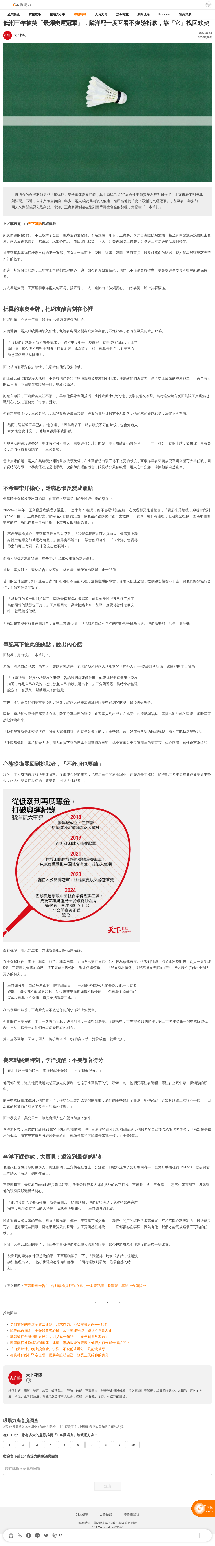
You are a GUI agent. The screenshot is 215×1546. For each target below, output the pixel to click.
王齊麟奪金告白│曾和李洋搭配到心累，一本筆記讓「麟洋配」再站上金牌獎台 (85, 1286)
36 (60, 1536)
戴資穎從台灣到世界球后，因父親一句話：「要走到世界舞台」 (59, 1337)
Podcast (164, 14)
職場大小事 (57, 14)
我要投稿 (82, 1514)
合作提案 (106, 1514)
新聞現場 (143, 14)
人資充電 (101, 14)
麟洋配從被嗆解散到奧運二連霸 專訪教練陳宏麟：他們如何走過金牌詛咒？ (70, 1343)
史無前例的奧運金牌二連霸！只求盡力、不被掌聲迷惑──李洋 (58, 1324)
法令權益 (122, 14)
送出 (107, 1486)
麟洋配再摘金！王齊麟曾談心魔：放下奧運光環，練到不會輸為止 (61, 1330)
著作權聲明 (131, 1514)
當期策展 (185, 14)
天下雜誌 (35, 224)
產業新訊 (13, 14)
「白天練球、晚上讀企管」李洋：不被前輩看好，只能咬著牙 (57, 1349)
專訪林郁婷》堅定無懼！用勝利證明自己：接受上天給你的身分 (59, 1355)
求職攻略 (35, 14)
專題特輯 (80, 14)
